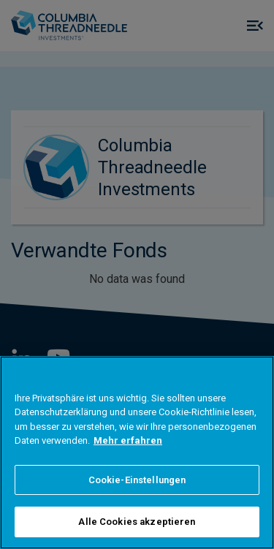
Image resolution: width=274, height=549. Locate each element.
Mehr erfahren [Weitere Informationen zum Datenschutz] (128, 440)
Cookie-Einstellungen (137, 479)
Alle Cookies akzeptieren (136, 521)
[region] (137, 452)
